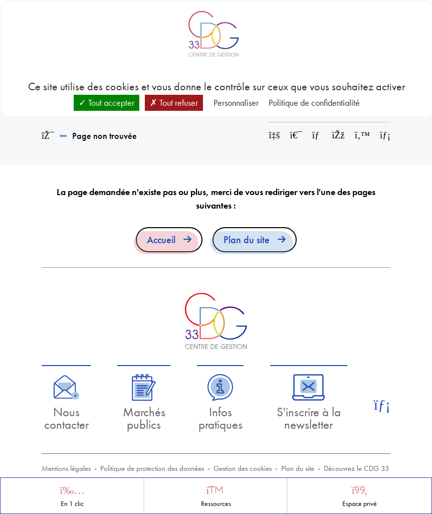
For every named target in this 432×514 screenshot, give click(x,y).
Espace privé (359, 503)
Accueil (161, 239)
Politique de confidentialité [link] (314, 102)
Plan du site (247, 239)
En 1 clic (72, 503)
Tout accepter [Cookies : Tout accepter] (106, 102)
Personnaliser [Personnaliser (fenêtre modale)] (236, 102)
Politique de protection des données (152, 468)
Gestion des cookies (242, 468)
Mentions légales (66, 468)
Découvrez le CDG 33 (356, 468)
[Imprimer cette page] (296, 135)
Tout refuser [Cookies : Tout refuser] (174, 102)
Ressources (216, 503)
